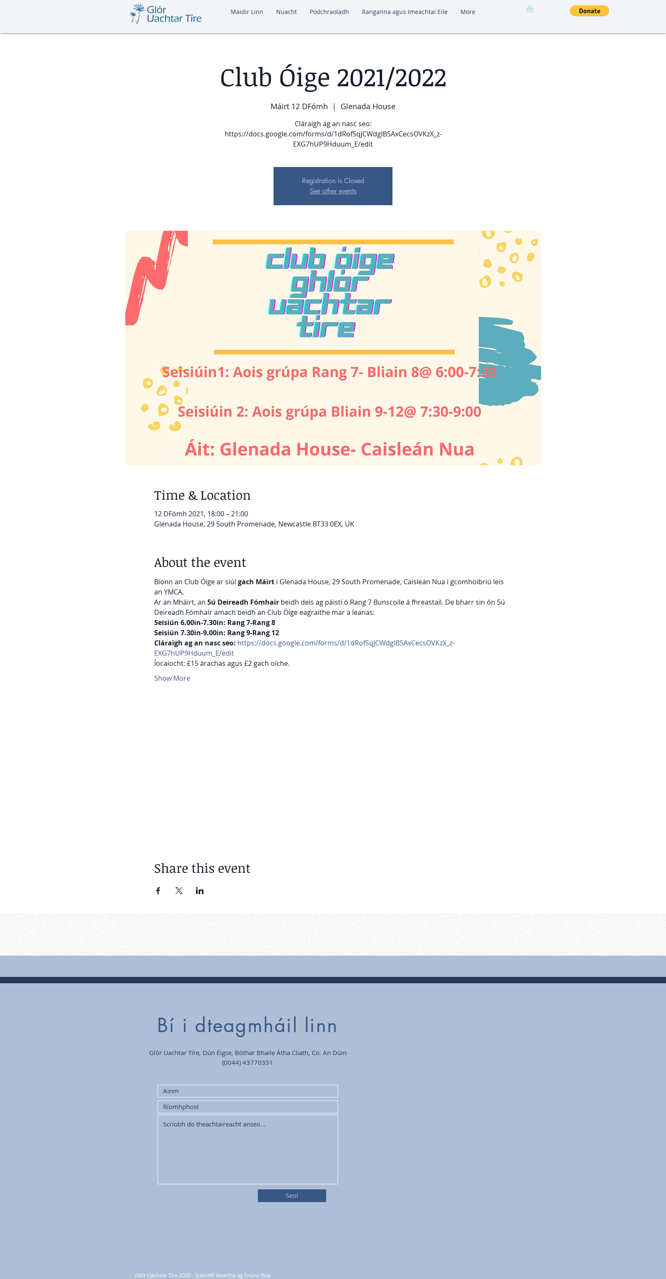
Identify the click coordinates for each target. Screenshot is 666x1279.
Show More (172, 678)
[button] (534, 9)
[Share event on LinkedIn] (200, 890)
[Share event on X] (179, 890)
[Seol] (292, 1195)
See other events (333, 191)
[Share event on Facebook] (158, 890)
